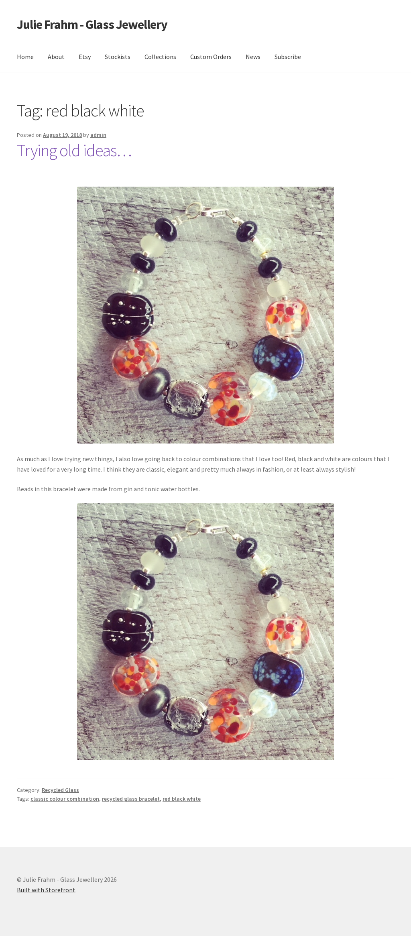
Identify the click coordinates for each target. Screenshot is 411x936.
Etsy (85, 57)
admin (98, 134)
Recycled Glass (60, 790)
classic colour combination (65, 798)
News (253, 57)
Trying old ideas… (74, 150)
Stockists (117, 57)
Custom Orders (211, 57)
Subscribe (288, 57)
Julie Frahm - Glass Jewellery (92, 24)
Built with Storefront (46, 890)
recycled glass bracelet (131, 798)
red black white (182, 798)
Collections (160, 57)
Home (25, 57)
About (56, 57)
